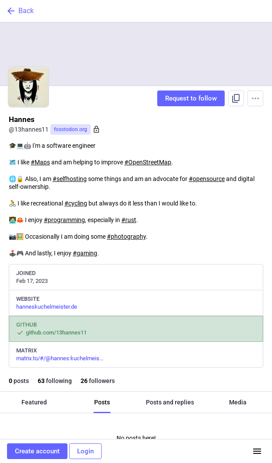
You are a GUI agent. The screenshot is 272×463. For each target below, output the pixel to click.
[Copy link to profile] (236, 98)
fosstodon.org (70, 129)
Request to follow (191, 98)
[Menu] (255, 98)
